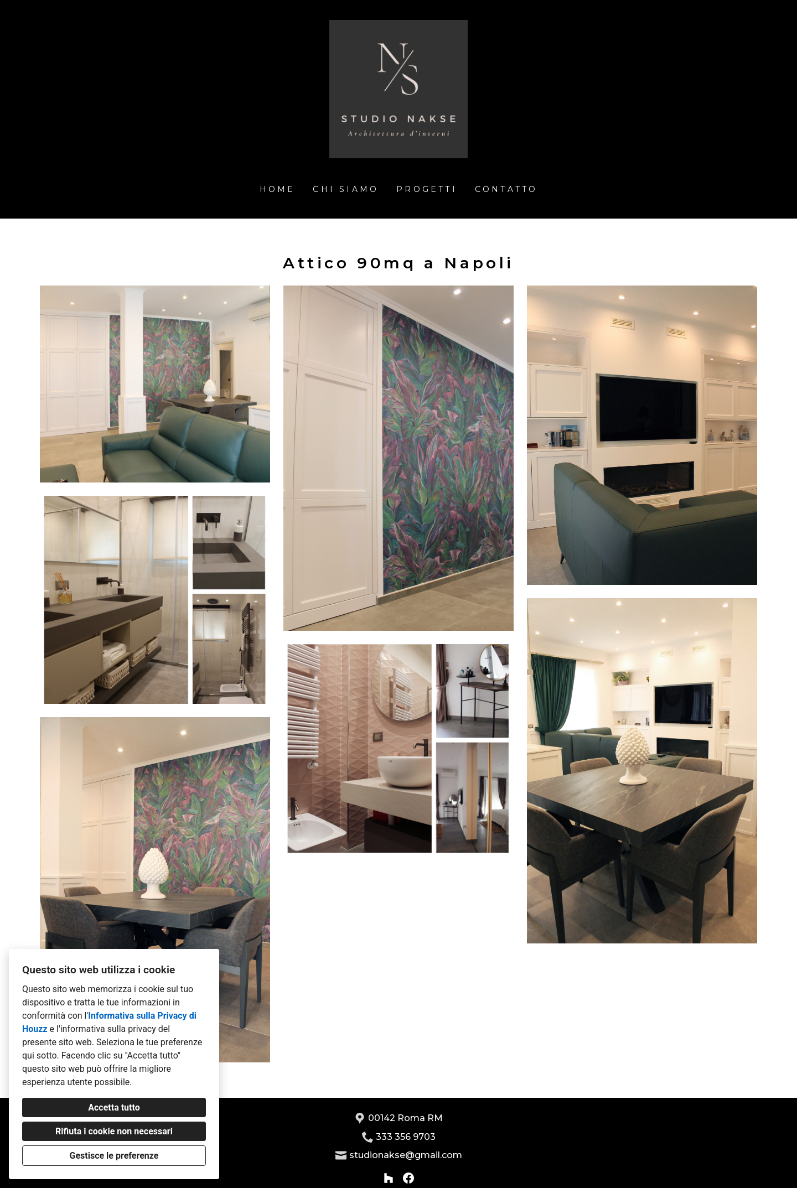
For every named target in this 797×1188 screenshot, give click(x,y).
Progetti (426, 189)
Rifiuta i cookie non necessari (114, 1131)
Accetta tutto (113, 1107)
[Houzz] (388, 1178)
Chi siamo (346, 189)
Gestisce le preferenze (114, 1155)
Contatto (506, 189)
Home (278, 189)
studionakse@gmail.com (405, 1155)
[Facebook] (408, 1178)
